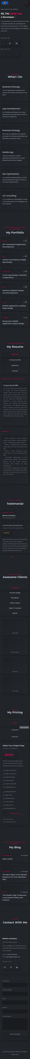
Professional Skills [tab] (15, 360)
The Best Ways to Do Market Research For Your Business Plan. (14, 877)
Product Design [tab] (15, 593)
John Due (15, 633)
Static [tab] (15, 723)
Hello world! (7, 859)
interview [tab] (15, 371)
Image (4, 287)
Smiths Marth (15, 652)
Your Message (6, 1016)
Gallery (4, 241)
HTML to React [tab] (15, 603)
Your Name (5, 981)
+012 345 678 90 (12, 954)
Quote (4, 892)
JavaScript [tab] (15, 588)
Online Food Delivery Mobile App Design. (14, 261)
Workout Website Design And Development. (13, 292)
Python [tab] (15, 613)
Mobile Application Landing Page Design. (14, 307)
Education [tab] (15, 354)
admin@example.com (13, 957)
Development (6, 871)
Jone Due (15, 691)
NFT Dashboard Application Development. (14, 245)
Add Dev (15, 672)
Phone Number (7, 989)
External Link (6, 271)
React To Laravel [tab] (15, 608)
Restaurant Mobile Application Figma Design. (13, 322)
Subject (5, 1007)
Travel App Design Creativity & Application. (14, 276)
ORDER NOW (15, 813)
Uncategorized (7, 855)
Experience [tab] (15, 365)
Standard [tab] (15, 730)
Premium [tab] (15, 737)
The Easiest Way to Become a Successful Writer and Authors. (14, 897)
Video (4, 256)
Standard (5, 317)
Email (4, 998)
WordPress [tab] (15, 598)
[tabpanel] (15, 532)
